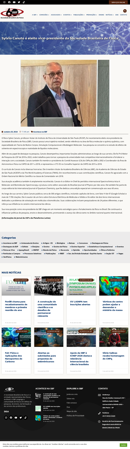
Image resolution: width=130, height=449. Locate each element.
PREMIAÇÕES (91, 15)
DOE (116, 15)
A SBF (35, 15)
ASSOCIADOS (56, 15)
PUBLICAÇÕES (79, 15)
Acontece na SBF (40, 131)
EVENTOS (67, 15)
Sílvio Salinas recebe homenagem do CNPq (113, 355)
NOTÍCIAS (110, 15)
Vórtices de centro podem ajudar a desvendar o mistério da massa (113, 306)
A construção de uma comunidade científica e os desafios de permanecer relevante (47, 309)
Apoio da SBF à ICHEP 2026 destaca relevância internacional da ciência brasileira (81, 358)
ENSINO (101, 15)
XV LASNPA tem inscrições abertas (80, 303)
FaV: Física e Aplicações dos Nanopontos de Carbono (13, 357)
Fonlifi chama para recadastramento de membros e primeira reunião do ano (16, 306)
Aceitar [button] (123, 445)
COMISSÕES (44, 15)
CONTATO (123, 15)
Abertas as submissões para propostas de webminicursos (47, 357)
